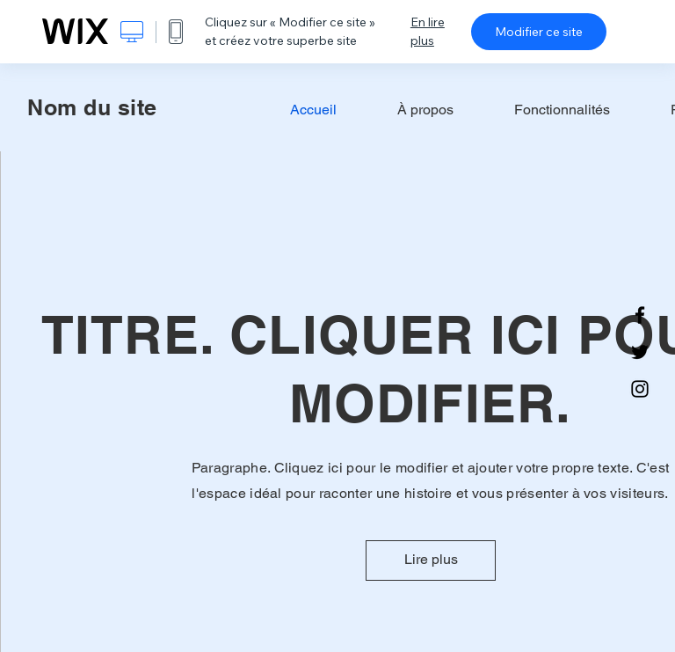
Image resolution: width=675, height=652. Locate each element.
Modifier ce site (539, 32)
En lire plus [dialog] (427, 31)
